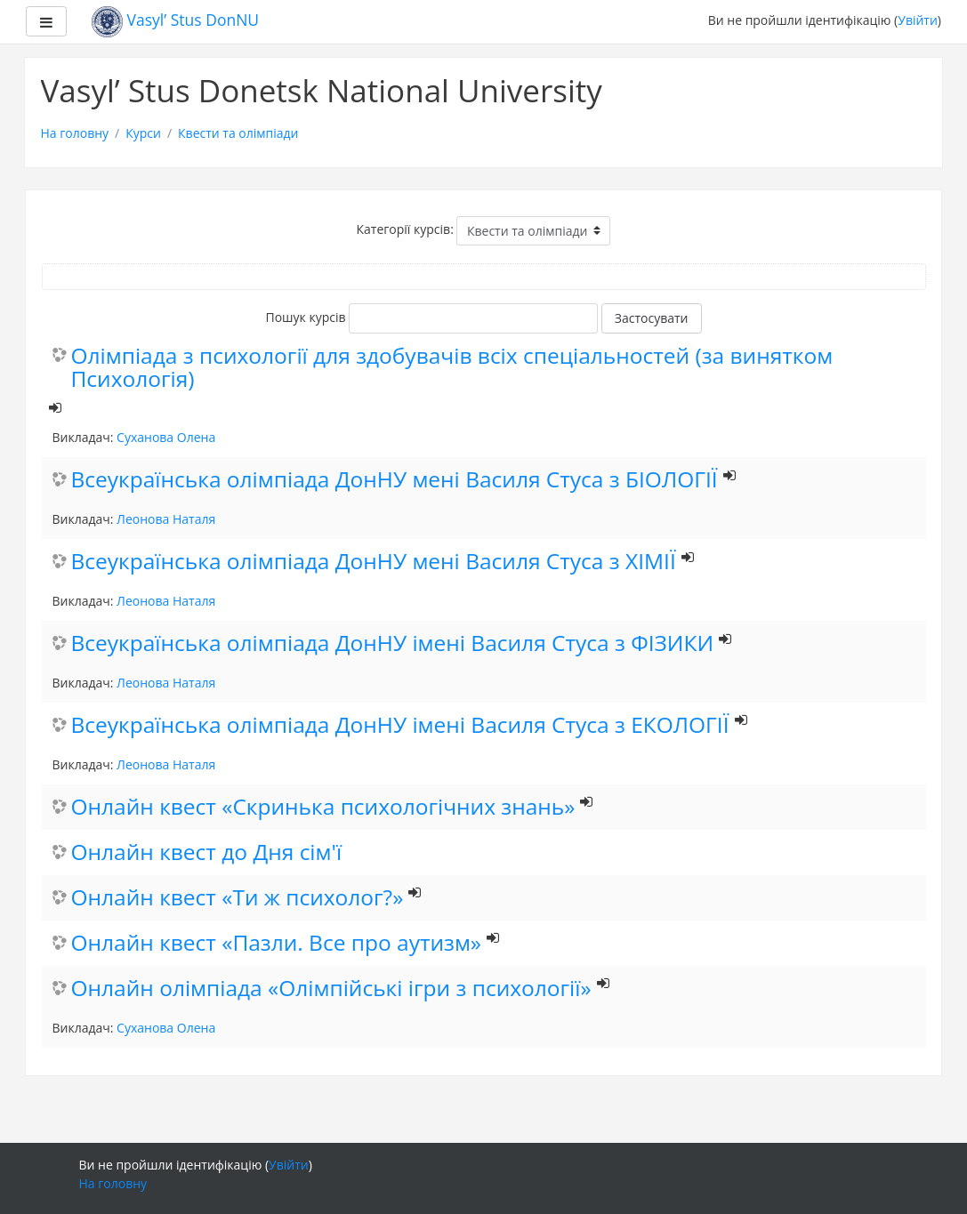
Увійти (918, 20)
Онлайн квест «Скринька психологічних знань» (323, 807)
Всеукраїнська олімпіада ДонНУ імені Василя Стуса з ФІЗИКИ (392, 643)
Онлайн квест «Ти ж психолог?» (237, 898)
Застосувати (652, 318)
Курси (143, 133)
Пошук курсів (305, 317)
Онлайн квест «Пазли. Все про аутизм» (276, 943)
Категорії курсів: (405, 229)
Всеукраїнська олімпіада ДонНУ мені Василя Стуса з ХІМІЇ (373, 562)
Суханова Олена (166, 437)
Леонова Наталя (166, 519)
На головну (75, 133)
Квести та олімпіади (238, 133)
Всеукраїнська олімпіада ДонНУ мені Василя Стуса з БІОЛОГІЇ (394, 480)
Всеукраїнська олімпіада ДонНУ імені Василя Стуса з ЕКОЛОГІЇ (400, 725)
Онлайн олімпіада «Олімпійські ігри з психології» (331, 989)
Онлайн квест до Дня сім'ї (206, 852)
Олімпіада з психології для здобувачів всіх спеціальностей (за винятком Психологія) (452, 368)
